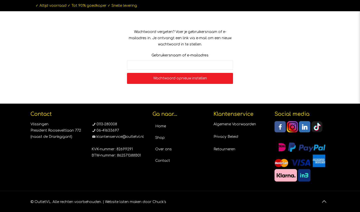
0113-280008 (106, 124)
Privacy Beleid (226, 137)
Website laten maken (123, 202)
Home (160, 126)
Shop (160, 138)
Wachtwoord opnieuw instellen (180, 78)
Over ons (163, 149)
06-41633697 (107, 130)
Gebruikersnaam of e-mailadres (180, 55)
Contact (162, 161)
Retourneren (224, 149)
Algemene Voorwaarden (235, 124)
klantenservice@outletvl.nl (120, 137)
